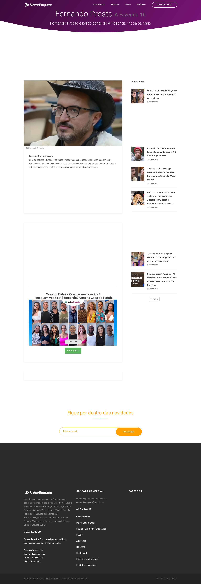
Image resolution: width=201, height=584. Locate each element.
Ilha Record (81, 553)
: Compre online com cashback (45, 539)
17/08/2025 (152, 207)
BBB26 (79, 535)
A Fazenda (81, 541)
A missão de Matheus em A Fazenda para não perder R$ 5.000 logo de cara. (161, 152)
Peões (128, 5)
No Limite (80, 547)
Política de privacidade (166, 578)
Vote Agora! (73, 350)
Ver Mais (154, 299)
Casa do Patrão (83, 516)
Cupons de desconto (33, 550)
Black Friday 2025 (32, 561)
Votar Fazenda (99, 5)
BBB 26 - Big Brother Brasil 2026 (91, 529)
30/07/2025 (152, 289)
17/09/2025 (152, 102)
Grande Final (164, 5)
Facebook (135, 491)
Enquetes (115, 5)
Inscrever (128, 431)
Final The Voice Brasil (86, 565)
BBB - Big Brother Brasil (87, 559)
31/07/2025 (152, 265)
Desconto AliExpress (33, 557)
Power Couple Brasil (85, 523)
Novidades (141, 5)
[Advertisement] (100, 52)
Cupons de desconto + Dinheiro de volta (42, 543)
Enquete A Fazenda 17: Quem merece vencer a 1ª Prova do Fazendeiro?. (162, 94)
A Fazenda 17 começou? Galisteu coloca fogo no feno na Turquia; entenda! (161, 257)
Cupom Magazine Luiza (34, 554)
